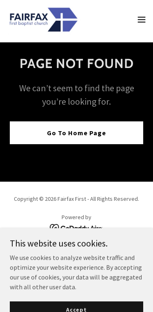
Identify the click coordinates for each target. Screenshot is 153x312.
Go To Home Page (76, 133)
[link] (44, 19)
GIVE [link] (76, 251)
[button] (141, 19)
